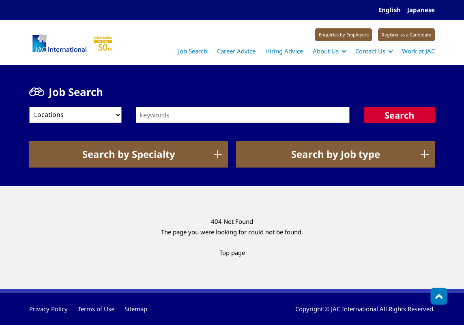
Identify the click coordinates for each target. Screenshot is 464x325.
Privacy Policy (48, 309)
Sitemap (136, 309)
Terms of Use (96, 309)
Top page (232, 253)
